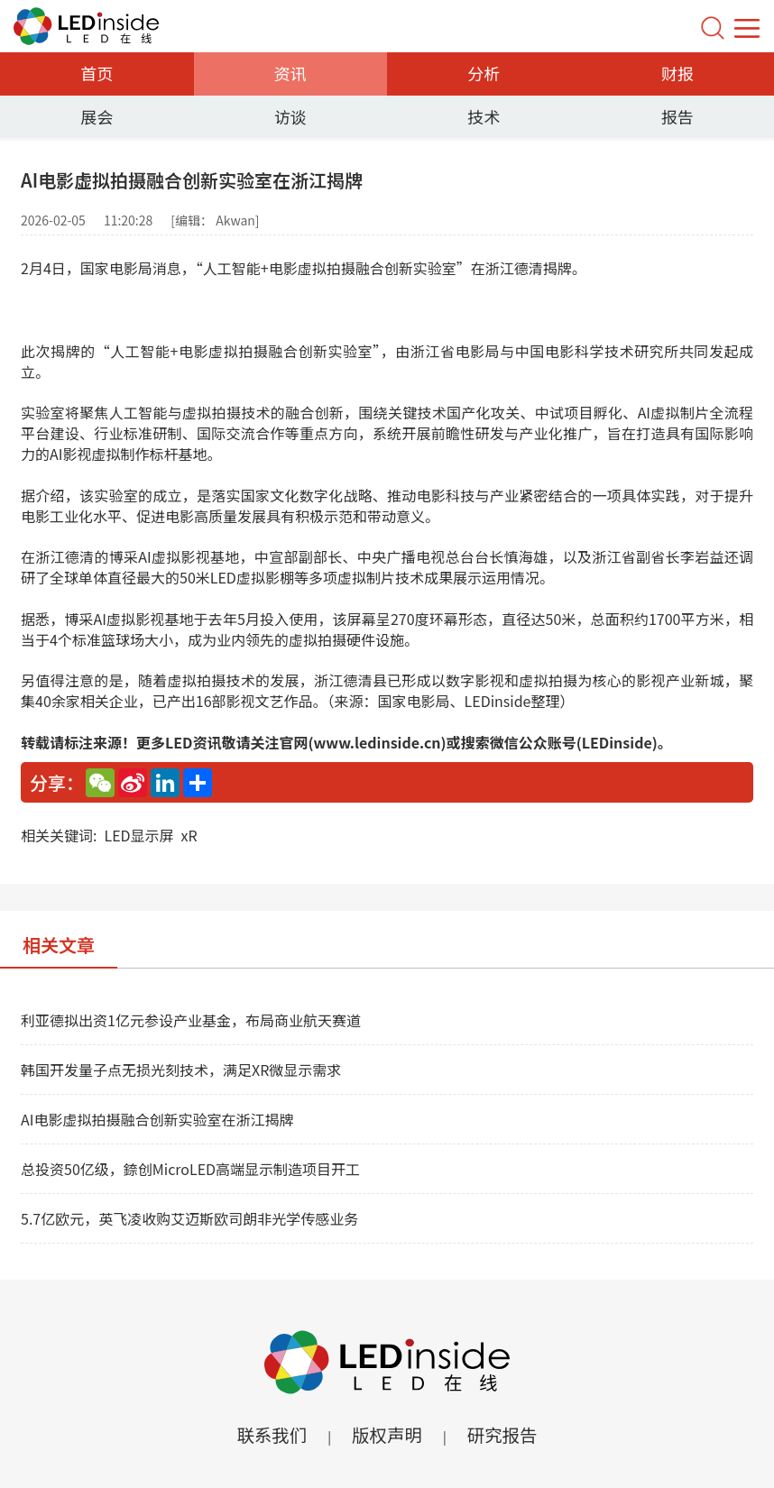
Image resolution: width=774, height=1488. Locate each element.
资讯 (290, 73)
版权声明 (387, 1434)
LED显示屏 (138, 835)
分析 (483, 73)
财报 (677, 73)
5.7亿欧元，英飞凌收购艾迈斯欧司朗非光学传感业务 (189, 1218)
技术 (483, 116)
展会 (96, 116)
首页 (96, 73)
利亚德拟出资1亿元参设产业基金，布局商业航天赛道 (191, 1020)
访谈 (290, 116)
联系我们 (270, 1434)
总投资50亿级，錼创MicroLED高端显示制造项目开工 (190, 1169)
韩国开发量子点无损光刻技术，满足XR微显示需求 (181, 1069)
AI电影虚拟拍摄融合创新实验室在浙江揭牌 (157, 1119)
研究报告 (504, 1434)
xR (189, 835)
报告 (677, 116)
